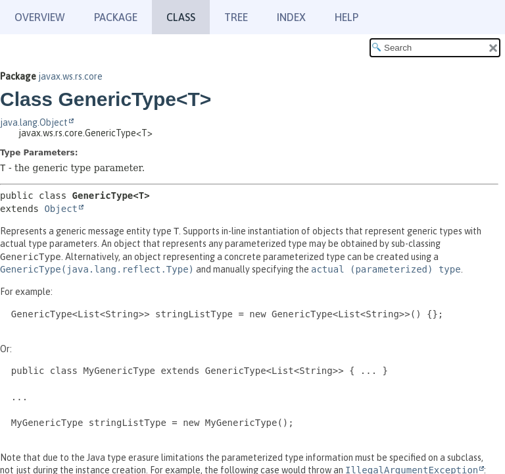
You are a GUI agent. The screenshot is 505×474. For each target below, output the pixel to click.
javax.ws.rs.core (70, 76)
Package (115, 17)
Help (346, 17)
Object (61, 208)
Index (291, 17)
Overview (39, 17)
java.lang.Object (34, 122)
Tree (236, 17)
